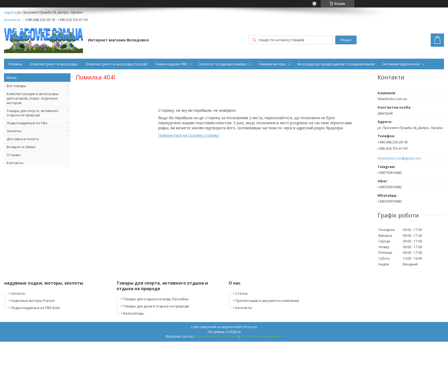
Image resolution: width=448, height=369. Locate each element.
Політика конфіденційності (262, 336)
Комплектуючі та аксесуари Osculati (116, 64)
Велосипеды (133, 313)
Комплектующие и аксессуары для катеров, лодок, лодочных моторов (32, 98)
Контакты (15, 162)
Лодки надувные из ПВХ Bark (35, 307)
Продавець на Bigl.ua (224, 331)
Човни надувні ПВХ (171, 64)
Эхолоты (14, 130)
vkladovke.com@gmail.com (399, 158)
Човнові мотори (272, 64)
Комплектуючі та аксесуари (54, 64)
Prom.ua (250, 327)
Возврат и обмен (21, 146)
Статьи (241, 293)
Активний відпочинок (401, 64)
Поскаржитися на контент (216, 336)
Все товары (16, 85)
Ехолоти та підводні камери (223, 64)
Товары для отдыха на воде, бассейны (156, 299)
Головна (15, 64)
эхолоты (18, 293)
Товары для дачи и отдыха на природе (156, 306)
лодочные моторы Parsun (33, 300)
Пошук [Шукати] (346, 40)
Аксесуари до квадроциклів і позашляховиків (336, 64)
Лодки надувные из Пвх (27, 123)
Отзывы (13, 154)
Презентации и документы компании (267, 300)
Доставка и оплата (23, 138)
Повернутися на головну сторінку (188, 135)
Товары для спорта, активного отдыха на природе (32, 113)
